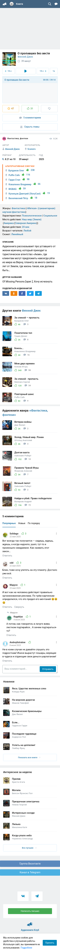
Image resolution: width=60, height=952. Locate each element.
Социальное (50, 215)
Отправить (47, 669)
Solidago (14, 533)
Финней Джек (25, 56)
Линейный (17, 234)
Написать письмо (30, 911)
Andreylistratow (18, 642)
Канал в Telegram (30, 872)
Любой (27, 230)
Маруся (14, 585)
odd (12, 563)
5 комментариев (30, 117)
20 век (25, 227)
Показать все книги (29, 757)
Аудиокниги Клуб (30, 922)
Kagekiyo (18, 616)
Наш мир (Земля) (31, 219)
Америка (9, 223)
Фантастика (18, 208)
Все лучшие (29, 848)
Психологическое (32, 215)
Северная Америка (25, 223)
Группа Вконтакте (29, 863)
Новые (21, 523)
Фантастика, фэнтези (15, 138)
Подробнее (26, 947)
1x (54, 71)
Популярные (9, 523)
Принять (49, 942)
